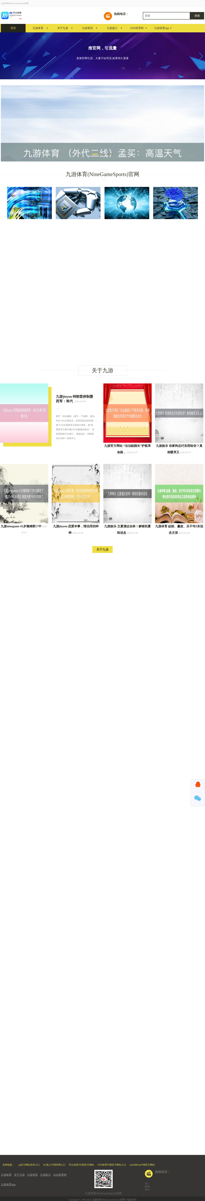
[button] (201, 56)
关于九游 (62, 28)
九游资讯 (87, 28)
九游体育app (161, 28)
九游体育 (38, 28)
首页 (13, 28)
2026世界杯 (137, 28)
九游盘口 (112, 28)
